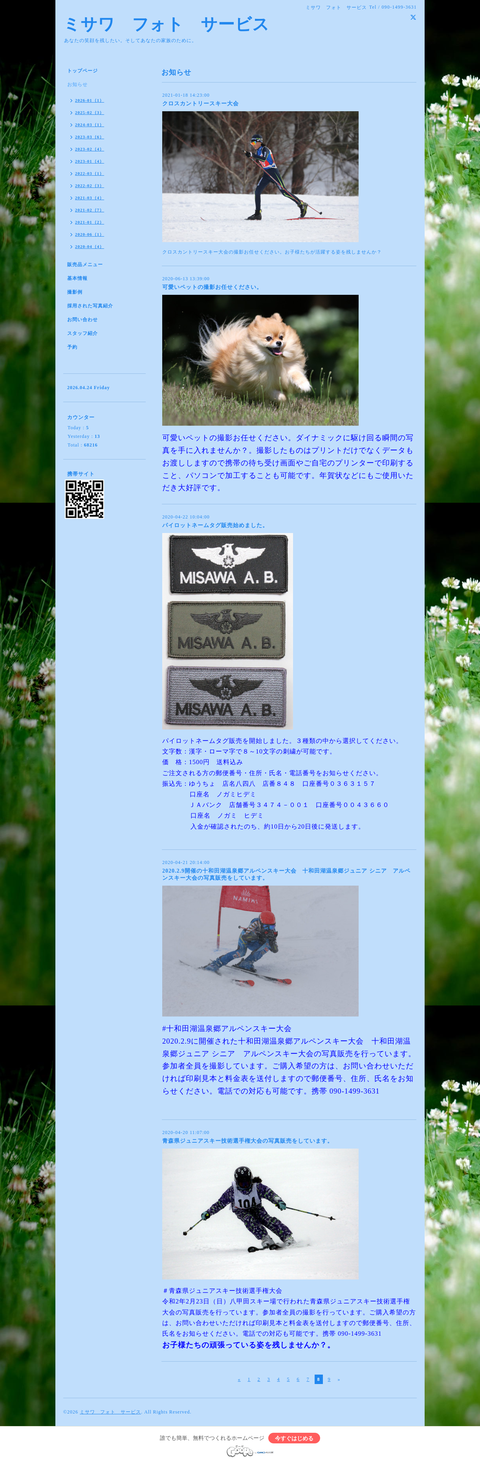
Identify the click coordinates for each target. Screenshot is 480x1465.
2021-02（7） (89, 210)
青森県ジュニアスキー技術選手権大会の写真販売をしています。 (247, 1141)
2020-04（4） (89, 246)
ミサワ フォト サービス (166, 24)
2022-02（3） (89, 185)
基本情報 (77, 278)
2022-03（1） (89, 173)
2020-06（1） (89, 234)
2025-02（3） (89, 112)
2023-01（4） (89, 161)
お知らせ (77, 84)
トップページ (82, 71)
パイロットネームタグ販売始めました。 (215, 525)
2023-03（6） (89, 136)
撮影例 (74, 292)
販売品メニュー (85, 264)
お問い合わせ (82, 319)
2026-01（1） (89, 100)
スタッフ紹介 (82, 333)
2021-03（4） (89, 197)
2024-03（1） (89, 124)
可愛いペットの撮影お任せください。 (212, 287)
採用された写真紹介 (90, 306)
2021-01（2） (89, 222)
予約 (72, 347)
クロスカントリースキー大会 (200, 104)
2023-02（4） (89, 149)
